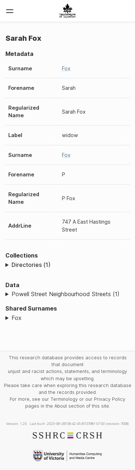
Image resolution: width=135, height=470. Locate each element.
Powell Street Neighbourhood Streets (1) (66, 294)
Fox (66, 68)
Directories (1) (31, 264)
